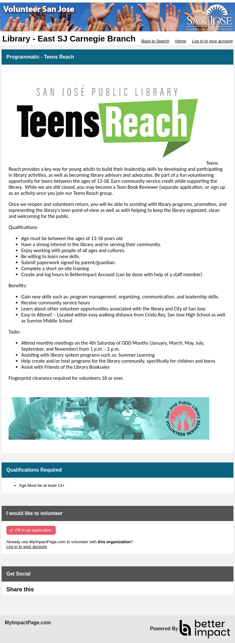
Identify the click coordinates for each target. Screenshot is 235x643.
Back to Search (155, 41)
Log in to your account (212, 41)
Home (180, 41)
